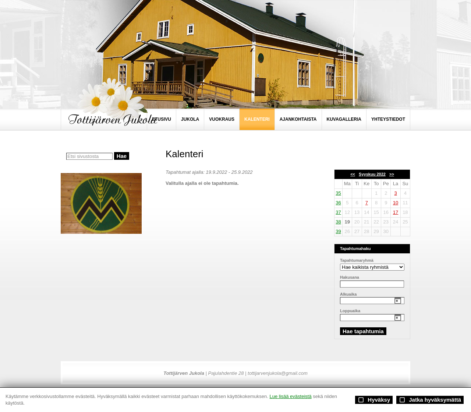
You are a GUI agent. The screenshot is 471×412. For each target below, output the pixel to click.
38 (338, 222)
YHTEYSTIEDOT (388, 119)
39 (338, 231)
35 (338, 193)
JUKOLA (190, 119)
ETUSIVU (161, 119)
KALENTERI (257, 119)
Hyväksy (374, 400)
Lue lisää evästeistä (290, 396)
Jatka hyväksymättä (430, 400)
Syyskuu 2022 (372, 174)
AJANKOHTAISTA (298, 119)
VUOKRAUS (221, 119)
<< (352, 174)
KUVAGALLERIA (344, 119)
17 (395, 212)
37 (338, 212)
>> (391, 174)
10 (395, 202)
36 (338, 202)
